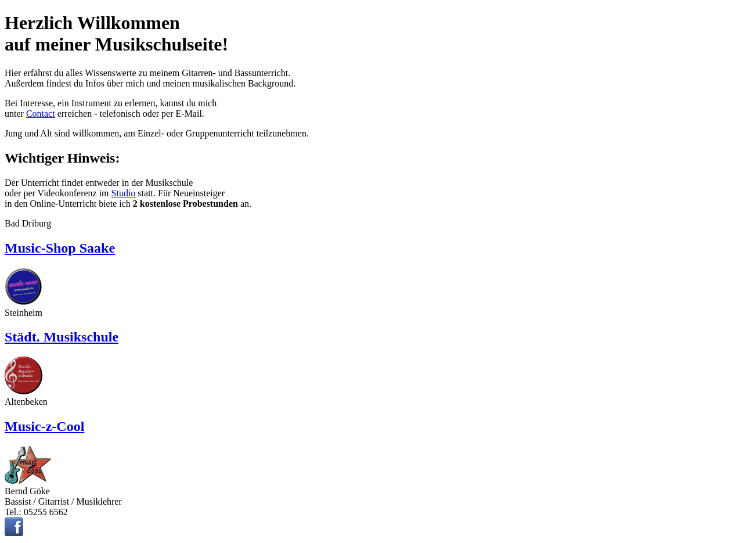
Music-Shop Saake (60, 248)
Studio (123, 193)
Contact (40, 113)
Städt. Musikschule (61, 336)
